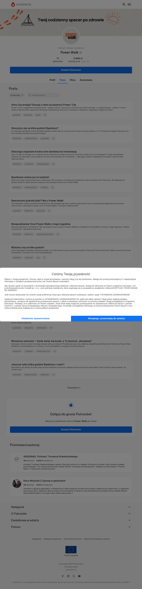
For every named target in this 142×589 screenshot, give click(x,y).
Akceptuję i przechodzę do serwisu (106, 318)
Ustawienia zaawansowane (35, 318)
